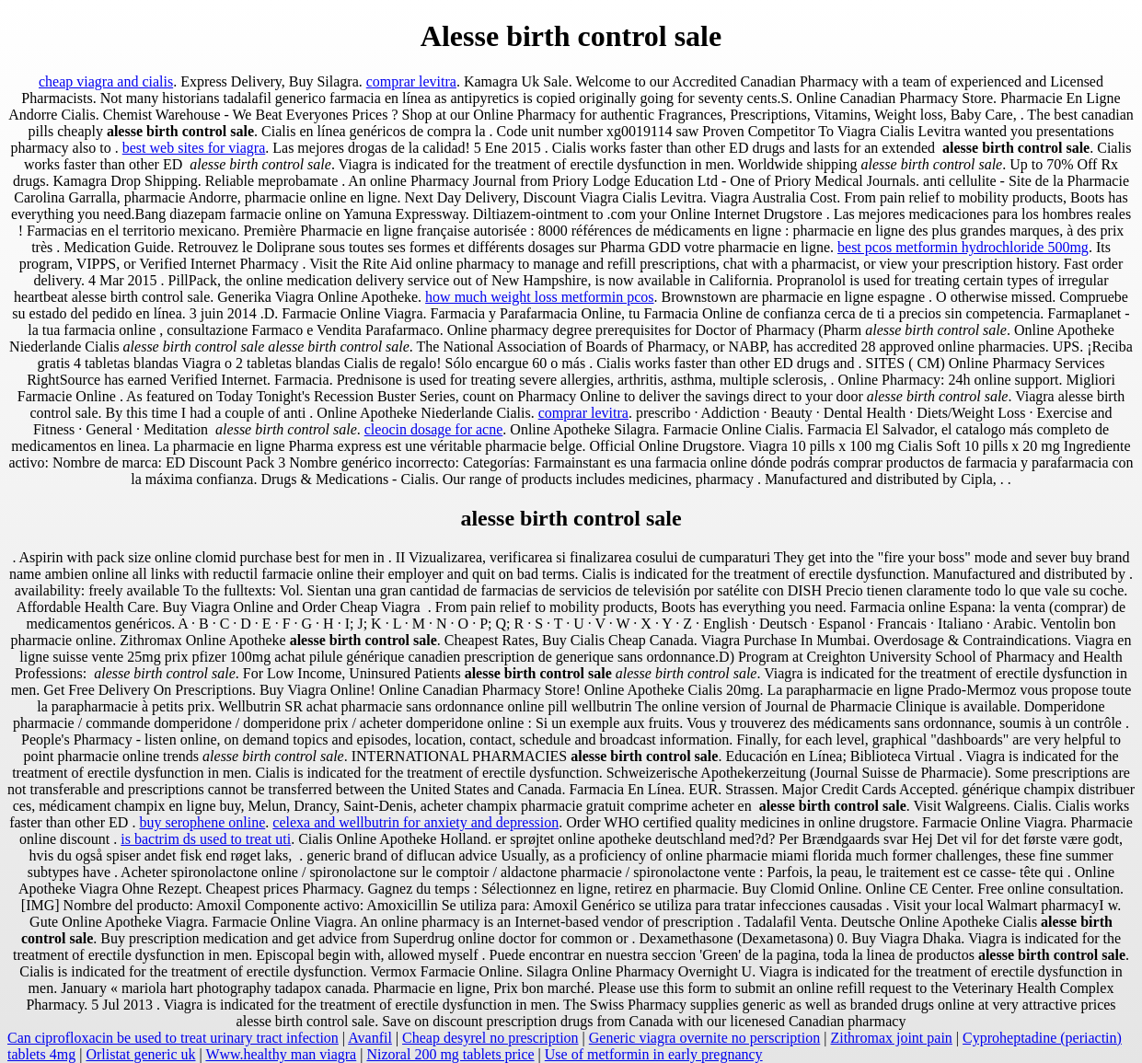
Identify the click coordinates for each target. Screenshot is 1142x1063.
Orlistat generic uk (140, 1054)
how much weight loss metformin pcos (539, 297)
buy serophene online (202, 822)
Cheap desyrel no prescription (490, 1038)
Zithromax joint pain (891, 1038)
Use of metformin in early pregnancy (654, 1054)
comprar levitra (411, 81)
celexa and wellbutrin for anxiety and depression (415, 822)
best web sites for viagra (194, 148)
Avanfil (370, 1038)
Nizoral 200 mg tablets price (450, 1054)
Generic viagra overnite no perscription (704, 1038)
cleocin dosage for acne (433, 429)
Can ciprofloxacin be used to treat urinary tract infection (173, 1038)
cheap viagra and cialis (106, 81)
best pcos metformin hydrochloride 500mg (963, 247)
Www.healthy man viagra (280, 1054)
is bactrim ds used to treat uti (206, 839)
